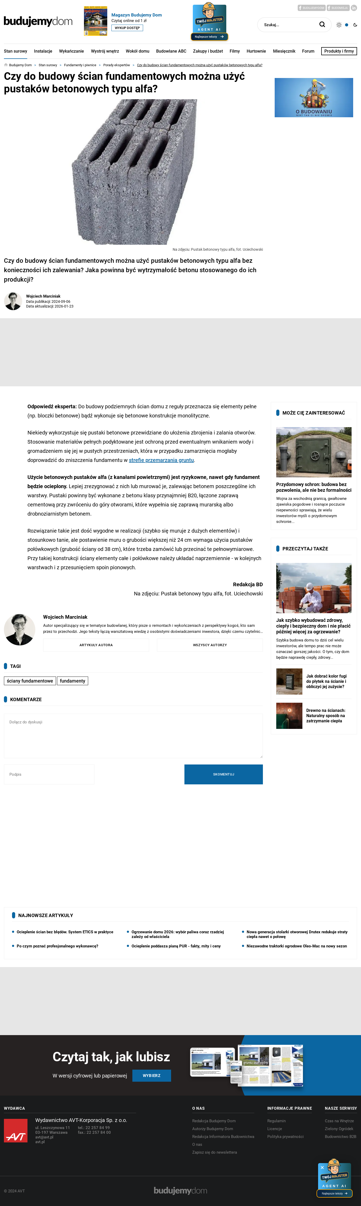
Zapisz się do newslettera (214, 1152)
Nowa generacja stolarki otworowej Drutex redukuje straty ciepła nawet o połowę (297, 934)
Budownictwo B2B (340, 1136)
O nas (197, 1144)
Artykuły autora (96, 645)
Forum (308, 51)
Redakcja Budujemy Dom (214, 1121)
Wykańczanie (71, 51)
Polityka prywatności (285, 1136)
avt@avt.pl (44, 1137)
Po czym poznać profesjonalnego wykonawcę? (57, 946)
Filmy (235, 51)
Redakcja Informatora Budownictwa (223, 1136)
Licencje (274, 1128)
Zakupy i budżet (208, 51)
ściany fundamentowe (30, 681)
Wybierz (152, 1075)
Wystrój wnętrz (105, 51)
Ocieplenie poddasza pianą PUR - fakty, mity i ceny (176, 946)
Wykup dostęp (127, 28)
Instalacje (43, 51)
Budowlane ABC (171, 51)
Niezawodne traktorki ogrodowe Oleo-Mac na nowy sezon (297, 946)
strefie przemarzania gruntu (161, 460)
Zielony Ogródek (339, 1128)
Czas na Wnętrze (339, 1121)
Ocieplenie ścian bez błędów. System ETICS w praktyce (65, 932)
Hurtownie (256, 51)
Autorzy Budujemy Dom (212, 1128)
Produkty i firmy (339, 51)
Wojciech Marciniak (43, 296)
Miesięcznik (284, 51)
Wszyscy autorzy (210, 645)
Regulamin (276, 1121)
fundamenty (72, 681)
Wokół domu (137, 51)
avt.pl (40, 1142)
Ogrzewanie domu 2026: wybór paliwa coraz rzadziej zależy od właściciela (178, 934)
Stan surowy (15, 51)
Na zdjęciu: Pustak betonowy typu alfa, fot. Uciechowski (218, 249)
